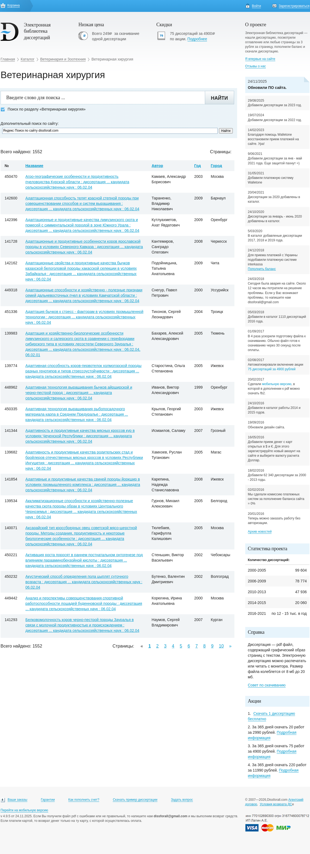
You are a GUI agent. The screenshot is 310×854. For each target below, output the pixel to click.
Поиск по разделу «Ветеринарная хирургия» (43, 109)
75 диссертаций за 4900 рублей (272, 369)
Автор (157, 166)
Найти (219, 98)
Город (216, 166)
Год (197, 166)
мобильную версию (276, 384)
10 (221, 646)
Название (34, 166)
